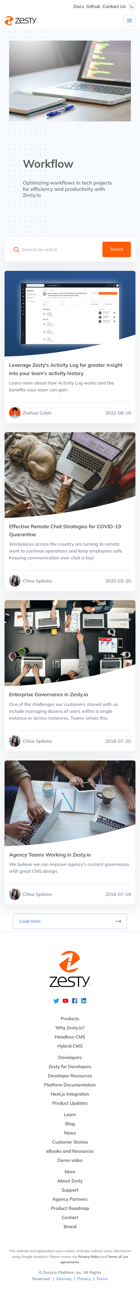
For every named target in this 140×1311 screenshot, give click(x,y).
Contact (70, 1217)
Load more (70, 921)
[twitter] (56, 1002)
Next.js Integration (70, 1094)
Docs (78, 6)
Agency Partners (69, 1199)
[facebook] (74, 1002)
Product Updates (70, 1103)
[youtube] (65, 1002)
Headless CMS (70, 1037)
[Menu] (129, 21)
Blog (70, 1123)
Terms (102, 1278)
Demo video (70, 1160)
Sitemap (63, 1278)
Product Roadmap (70, 1208)
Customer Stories (70, 1142)
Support (69, 1190)
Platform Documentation (70, 1085)
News (70, 1133)
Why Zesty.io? (70, 1027)
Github (93, 6)
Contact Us (114, 6)
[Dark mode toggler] (131, 6)
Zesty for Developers (69, 1066)
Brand (69, 1226)
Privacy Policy (89, 1256)
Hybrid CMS (70, 1046)
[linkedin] (83, 1002)
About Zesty (70, 1181)
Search (116, 249)
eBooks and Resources (70, 1151)
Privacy (84, 1278)
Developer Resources (70, 1075)
